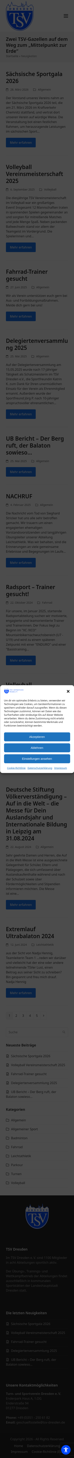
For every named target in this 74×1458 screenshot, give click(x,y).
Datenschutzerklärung (40, 768)
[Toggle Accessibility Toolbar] (66, 1450)
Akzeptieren (37, 736)
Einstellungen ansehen (37, 758)
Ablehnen (37, 747)
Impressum (60, 768)
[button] (68, 691)
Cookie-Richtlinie (16, 768)
